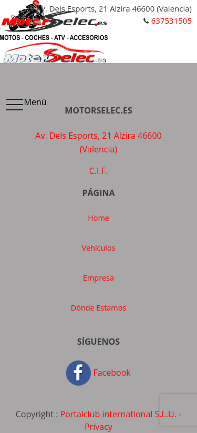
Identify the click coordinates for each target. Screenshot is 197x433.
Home (98, 218)
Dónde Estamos (98, 308)
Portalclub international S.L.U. (118, 414)
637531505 (171, 20)
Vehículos (99, 248)
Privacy (98, 426)
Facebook (98, 372)
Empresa (98, 278)
